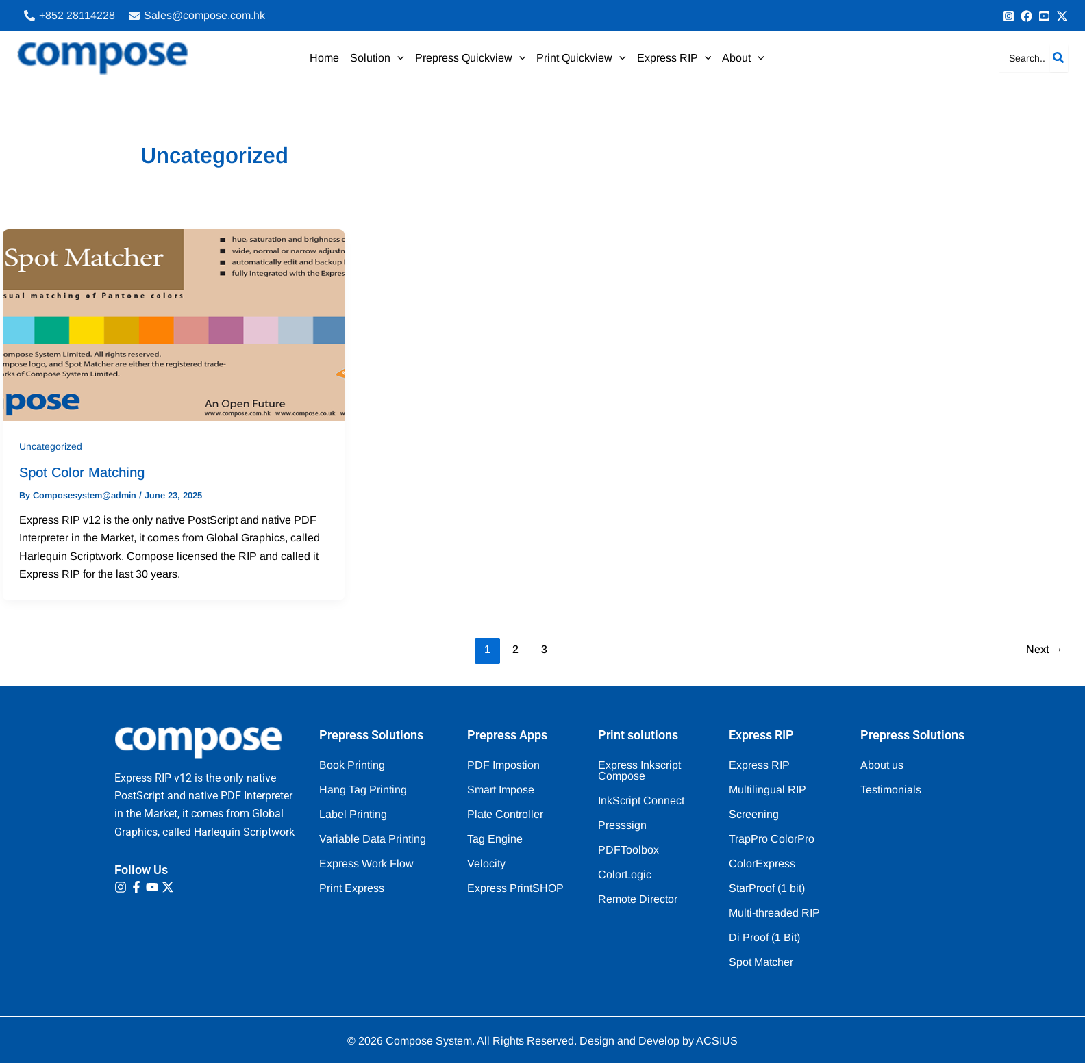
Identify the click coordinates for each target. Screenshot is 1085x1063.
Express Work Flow (366, 863)
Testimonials (890, 789)
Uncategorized (50, 446)
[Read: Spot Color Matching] (174, 324)
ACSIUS (717, 1041)
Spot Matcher (761, 962)
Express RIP (759, 765)
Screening (754, 814)
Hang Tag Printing (363, 789)
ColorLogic (624, 874)
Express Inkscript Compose (639, 770)
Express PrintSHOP (515, 888)
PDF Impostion (503, 765)
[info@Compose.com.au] (1026, 16)
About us (881, 765)
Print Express (351, 888)
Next (1044, 649)
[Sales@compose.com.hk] (197, 15)
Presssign (622, 825)
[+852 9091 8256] (1008, 16)
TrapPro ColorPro (771, 839)
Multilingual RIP (767, 789)
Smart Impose (500, 789)
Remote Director (637, 899)
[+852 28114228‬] (69, 15)
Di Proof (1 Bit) (764, 937)
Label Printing (353, 814)
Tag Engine (495, 839)
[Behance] (1044, 16)
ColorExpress (762, 863)
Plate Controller (505, 814)
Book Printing (352, 765)
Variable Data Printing (372, 839)
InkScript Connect (641, 800)
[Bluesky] (1062, 16)
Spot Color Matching (82, 472)
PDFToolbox (628, 850)
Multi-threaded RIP (774, 913)
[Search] (1059, 58)
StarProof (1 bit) (767, 888)
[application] (397, 58)
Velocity (486, 863)
